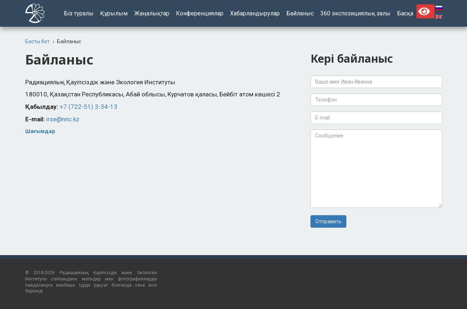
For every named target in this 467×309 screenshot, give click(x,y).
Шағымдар (40, 131)
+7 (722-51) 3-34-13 (88, 106)
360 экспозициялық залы (355, 13)
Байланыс (300, 13)
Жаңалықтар (151, 13)
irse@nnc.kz (62, 119)
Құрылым (114, 13)
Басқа (405, 13)
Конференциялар (199, 13)
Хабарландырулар (255, 13)
